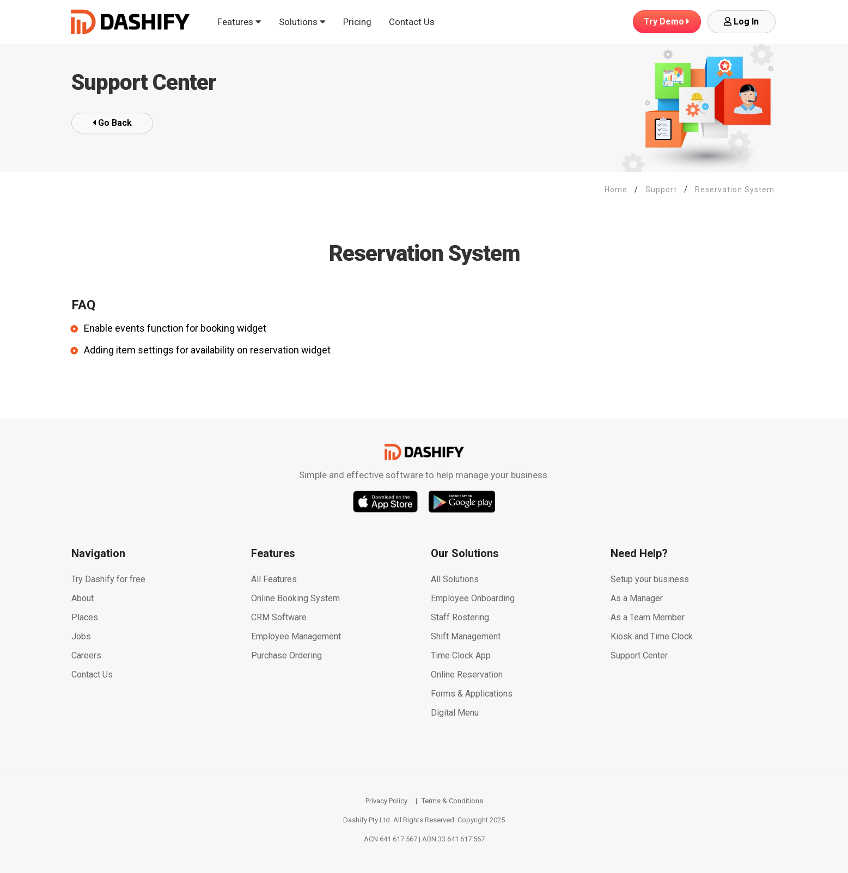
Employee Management (296, 636)
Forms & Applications (472, 693)
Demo (667, 21)
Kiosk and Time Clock (652, 636)
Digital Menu (455, 712)
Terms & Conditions (452, 801)
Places (84, 617)
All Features (274, 579)
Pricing (357, 21)
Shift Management (466, 636)
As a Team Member (648, 617)
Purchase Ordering (286, 655)
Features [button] (239, 21)
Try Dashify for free (108, 579)
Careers (86, 655)
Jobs (81, 636)
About (82, 598)
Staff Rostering (460, 617)
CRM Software (279, 617)
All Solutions (455, 579)
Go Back (112, 123)
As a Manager (637, 598)
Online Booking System (295, 598)
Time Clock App (461, 655)
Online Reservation (467, 674)
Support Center (639, 655)
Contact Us (412, 21)
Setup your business (650, 579)
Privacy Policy (386, 801)
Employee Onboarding (473, 598)
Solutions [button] (302, 21)
